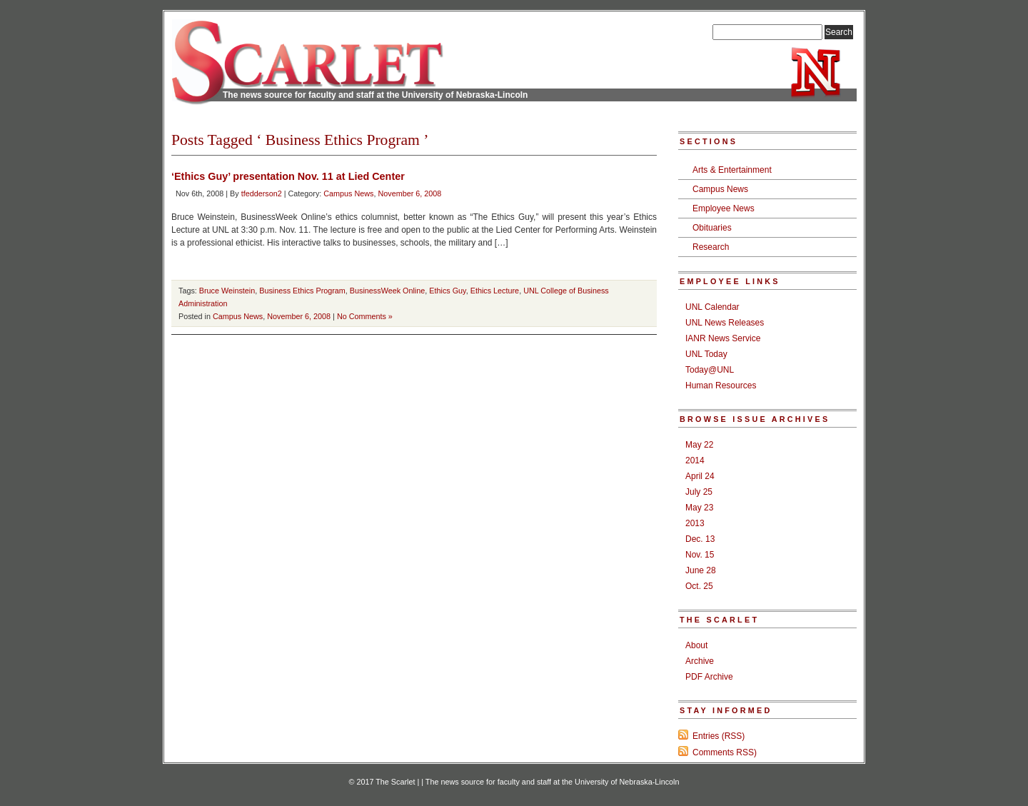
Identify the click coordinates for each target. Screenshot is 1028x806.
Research (710, 247)
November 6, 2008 (410, 193)
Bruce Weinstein (227, 290)
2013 (695, 523)
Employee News (723, 208)
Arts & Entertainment (732, 170)
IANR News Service (722, 338)
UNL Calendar (712, 307)
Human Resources (720, 386)
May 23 (699, 508)
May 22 (699, 445)
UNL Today (706, 354)
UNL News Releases (724, 323)
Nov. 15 (699, 555)
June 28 (700, 570)
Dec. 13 (700, 539)
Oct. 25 (699, 586)
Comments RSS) (724, 752)
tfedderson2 (261, 193)
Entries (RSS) (718, 736)
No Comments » (365, 316)
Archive (699, 661)
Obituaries (712, 228)
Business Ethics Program (302, 290)
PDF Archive (709, 677)
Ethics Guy (447, 290)
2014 (695, 460)
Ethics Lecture (494, 290)
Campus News (348, 193)
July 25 (698, 492)
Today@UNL (709, 370)
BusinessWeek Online (387, 290)
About (696, 645)
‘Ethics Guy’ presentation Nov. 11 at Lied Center (288, 176)
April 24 (700, 476)
